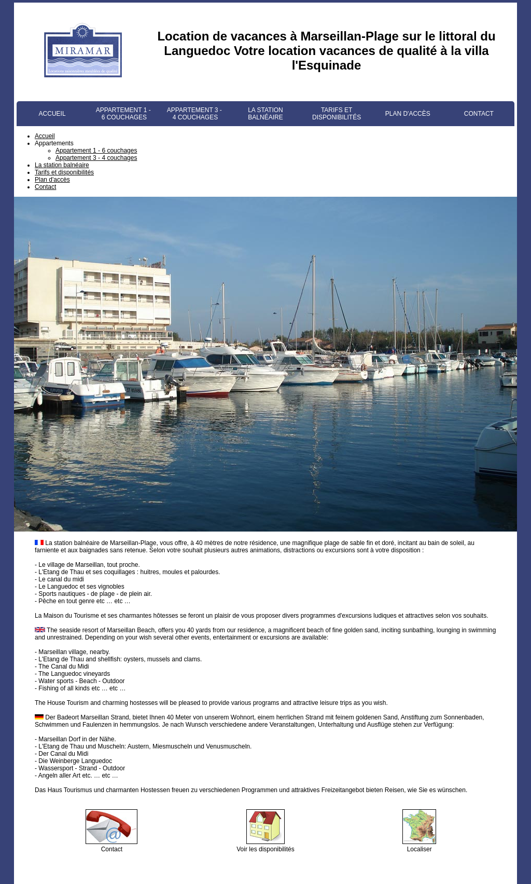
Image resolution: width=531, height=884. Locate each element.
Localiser (419, 845)
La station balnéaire (265, 113)
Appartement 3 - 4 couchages (194, 113)
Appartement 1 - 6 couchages (123, 113)
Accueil (52, 113)
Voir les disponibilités (265, 845)
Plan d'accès (407, 113)
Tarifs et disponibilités (336, 113)
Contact (479, 113)
